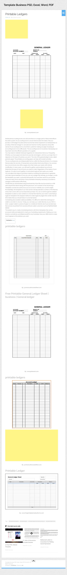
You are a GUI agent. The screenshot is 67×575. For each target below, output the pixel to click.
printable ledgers (23, 527)
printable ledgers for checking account (37, 527)
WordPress (13, 572)
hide (13, 226)
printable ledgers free (50, 527)
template (7, 24)
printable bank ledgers (14, 527)
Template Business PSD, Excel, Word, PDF (30, 7)
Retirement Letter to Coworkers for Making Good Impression (47, 548)
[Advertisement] (16, 35)
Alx (22, 572)
